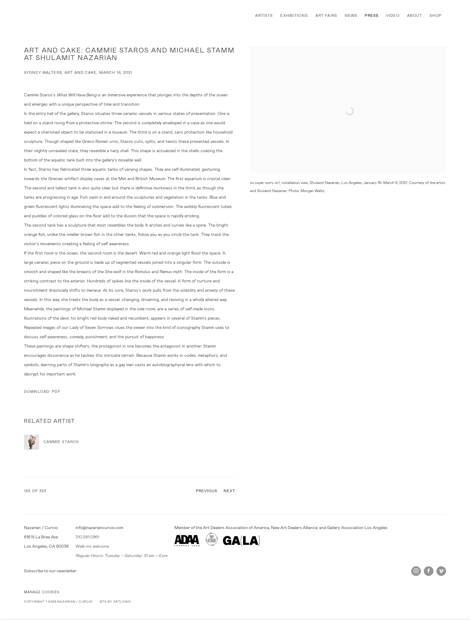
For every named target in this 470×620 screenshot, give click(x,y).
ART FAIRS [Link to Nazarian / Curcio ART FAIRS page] (326, 15)
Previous (207, 491)
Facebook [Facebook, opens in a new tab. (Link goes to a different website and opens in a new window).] (428, 571)
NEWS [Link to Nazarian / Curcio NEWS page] (351, 15)
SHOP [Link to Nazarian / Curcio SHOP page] (436, 15)
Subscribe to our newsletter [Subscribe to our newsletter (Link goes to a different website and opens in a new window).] (50, 570)
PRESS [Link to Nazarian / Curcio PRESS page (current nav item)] (372, 15)
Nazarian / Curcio (45, 15)
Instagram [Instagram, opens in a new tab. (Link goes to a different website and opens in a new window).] (416, 571)
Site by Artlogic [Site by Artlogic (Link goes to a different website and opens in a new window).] (115, 601)
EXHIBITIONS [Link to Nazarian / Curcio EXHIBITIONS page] (294, 15)
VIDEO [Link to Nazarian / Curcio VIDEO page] (393, 15)
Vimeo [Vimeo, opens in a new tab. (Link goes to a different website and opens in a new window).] (441, 571)
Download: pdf (42, 391)
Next (229, 491)
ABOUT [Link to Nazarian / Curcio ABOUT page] (414, 15)
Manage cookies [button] (41, 592)
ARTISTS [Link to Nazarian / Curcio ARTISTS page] (264, 15)
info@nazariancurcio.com (99, 527)
